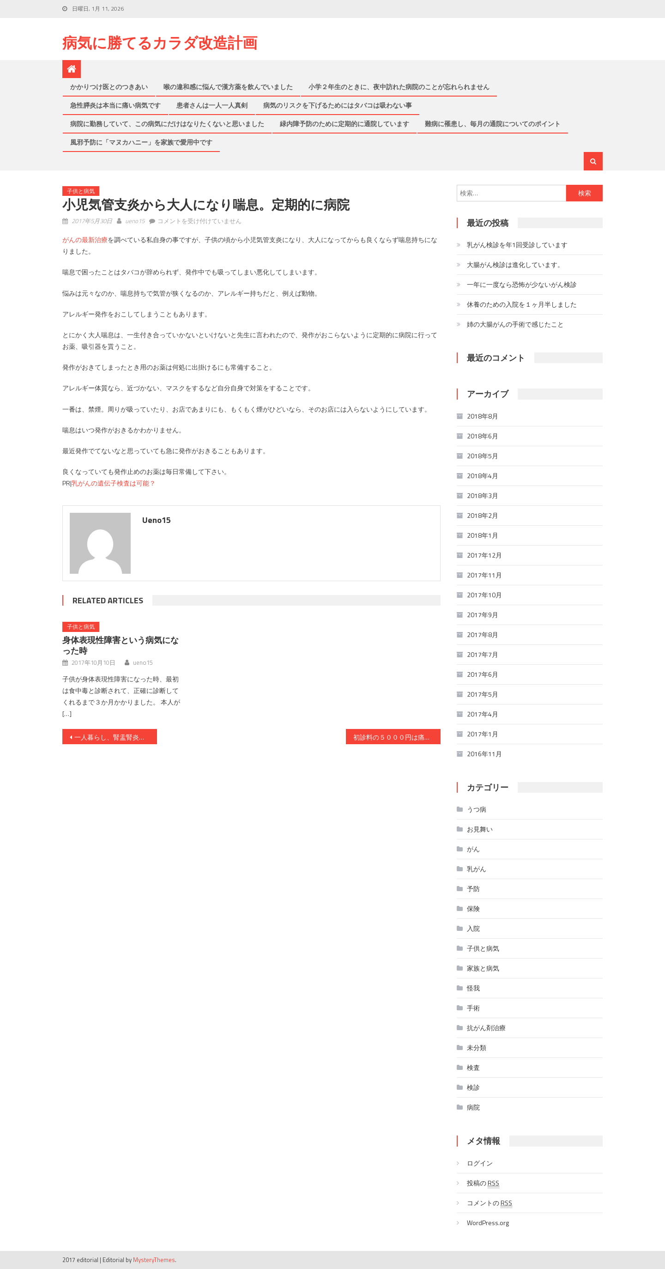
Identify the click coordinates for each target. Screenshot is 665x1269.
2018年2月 (482, 515)
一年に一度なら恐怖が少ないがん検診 (522, 284)
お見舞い (480, 829)
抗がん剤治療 (486, 1027)
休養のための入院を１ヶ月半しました (522, 304)
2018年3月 (482, 495)
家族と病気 (483, 968)
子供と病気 (81, 191)
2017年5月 (482, 694)
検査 (473, 1067)
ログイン (480, 1163)
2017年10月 (484, 595)
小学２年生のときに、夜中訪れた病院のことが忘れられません (399, 86)
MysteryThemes (154, 1259)
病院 (473, 1107)
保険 (473, 908)
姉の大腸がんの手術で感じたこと (515, 324)
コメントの (489, 1203)
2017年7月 (482, 654)
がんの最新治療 (85, 239)
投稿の (483, 1183)
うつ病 (476, 809)
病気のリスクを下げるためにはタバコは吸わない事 (337, 105)
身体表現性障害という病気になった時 (120, 645)
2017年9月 (482, 614)
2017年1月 (482, 734)
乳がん (476, 869)
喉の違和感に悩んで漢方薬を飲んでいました (228, 86)
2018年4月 (482, 475)
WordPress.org (488, 1222)
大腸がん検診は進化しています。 (515, 264)
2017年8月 (482, 634)
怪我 (473, 988)
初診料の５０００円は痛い (392, 737)
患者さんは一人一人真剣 (212, 105)
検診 (473, 1087)
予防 (473, 888)
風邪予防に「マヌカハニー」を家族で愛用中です (141, 142)
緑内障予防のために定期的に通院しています (344, 123)
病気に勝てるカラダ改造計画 (159, 42)
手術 (473, 1008)
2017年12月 (484, 555)
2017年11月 (484, 575)
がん (473, 849)
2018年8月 (482, 416)
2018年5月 (482, 456)
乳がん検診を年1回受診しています (517, 244)
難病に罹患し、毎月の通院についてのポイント (493, 123)
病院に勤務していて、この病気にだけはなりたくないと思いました (167, 123)
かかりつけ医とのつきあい (109, 86)
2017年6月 (482, 674)
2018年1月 (482, 535)
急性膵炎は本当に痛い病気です (115, 105)
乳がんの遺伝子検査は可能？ (114, 483)
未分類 (476, 1047)
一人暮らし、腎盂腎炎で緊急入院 (115, 737)
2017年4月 (482, 714)
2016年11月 (484, 754)
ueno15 (135, 220)
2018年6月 (482, 436)
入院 (473, 928)
